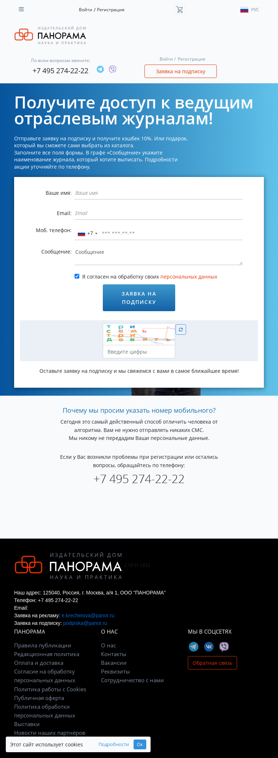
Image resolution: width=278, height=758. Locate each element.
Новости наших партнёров (49, 732)
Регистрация (111, 10)
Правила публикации (42, 645)
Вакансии (114, 662)
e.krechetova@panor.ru (88, 615)
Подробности (113, 744)
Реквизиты (115, 671)
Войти (85, 10)
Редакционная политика (46, 654)
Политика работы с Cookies (50, 689)
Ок (140, 744)
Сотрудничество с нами (132, 680)
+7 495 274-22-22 (60, 70)
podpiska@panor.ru (85, 623)
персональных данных (188, 276)
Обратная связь (212, 662)
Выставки (27, 724)
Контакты (113, 654)
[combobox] (87, 233)
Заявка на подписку (180, 71)
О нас (108, 645)
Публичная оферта (39, 697)
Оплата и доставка (38, 662)
